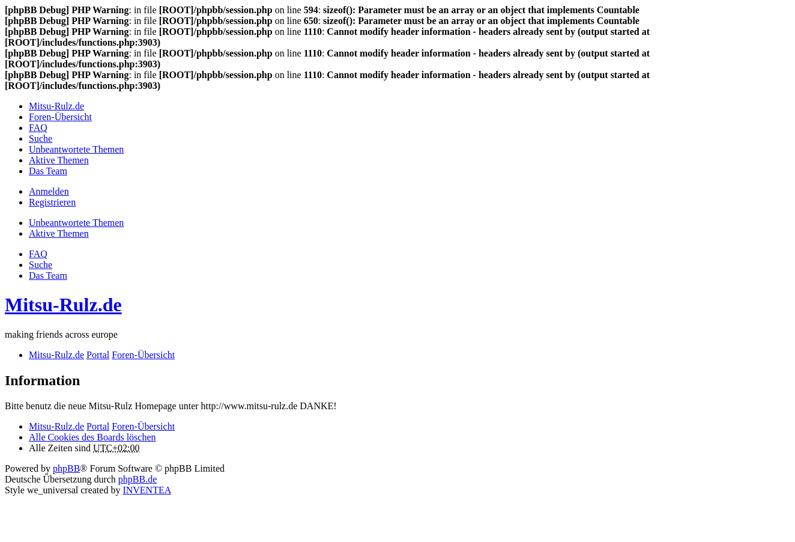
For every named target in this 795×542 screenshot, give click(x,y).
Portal (97, 355)
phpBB (66, 468)
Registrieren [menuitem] (52, 202)
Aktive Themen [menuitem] (59, 160)
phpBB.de (137, 479)
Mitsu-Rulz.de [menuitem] (56, 106)
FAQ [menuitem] (38, 128)
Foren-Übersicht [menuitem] (60, 117)
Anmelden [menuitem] (49, 191)
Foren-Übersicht (143, 426)
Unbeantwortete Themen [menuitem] (76, 149)
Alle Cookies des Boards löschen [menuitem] (92, 437)
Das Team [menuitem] (48, 171)
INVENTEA (146, 490)
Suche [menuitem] (40, 138)
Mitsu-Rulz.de (63, 304)
